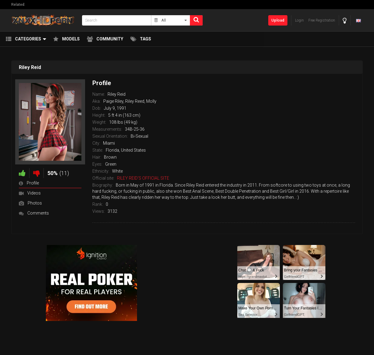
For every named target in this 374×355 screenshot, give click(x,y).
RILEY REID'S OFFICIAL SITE (143, 178)
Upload (277, 20)
